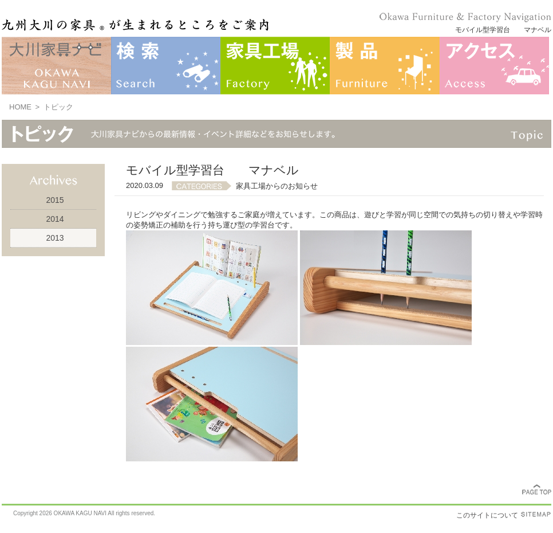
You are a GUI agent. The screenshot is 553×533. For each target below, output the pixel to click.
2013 (55, 237)
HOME (20, 107)
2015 (55, 200)
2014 (55, 219)
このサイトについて (487, 515)
